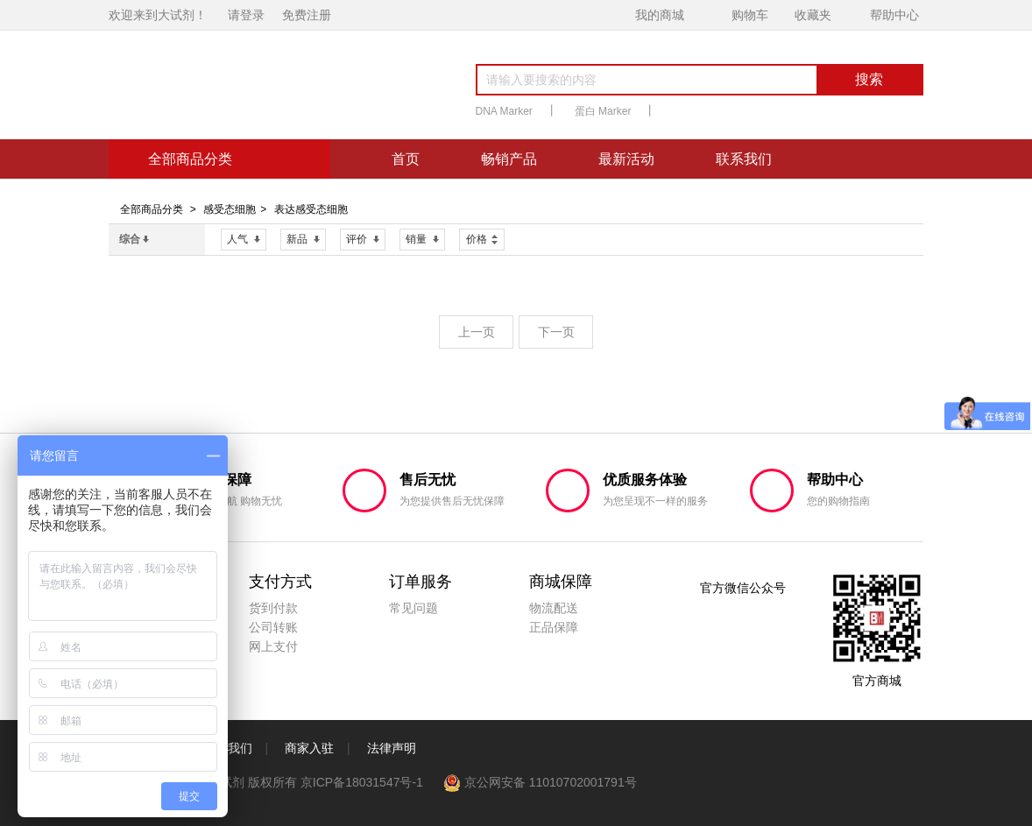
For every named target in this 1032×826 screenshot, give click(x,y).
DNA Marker (504, 111)
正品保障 (553, 627)
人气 (243, 239)
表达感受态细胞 (311, 209)
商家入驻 (309, 748)
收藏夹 (813, 15)
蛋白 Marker (603, 111)
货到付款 (273, 608)
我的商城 (659, 15)
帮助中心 (894, 15)
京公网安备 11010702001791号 (540, 782)
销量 (422, 239)
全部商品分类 (151, 209)
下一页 (556, 332)
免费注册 (306, 15)
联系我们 (744, 159)
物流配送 (553, 608)
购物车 (750, 15)
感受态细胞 (229, 209)
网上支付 (273, 646)
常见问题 (413, 608)
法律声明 (391, 748)
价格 (482, 237)
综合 (134, 239)
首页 (406, 159)
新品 (303, 239)
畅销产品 (509, 159)
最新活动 (626, 159)
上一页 (476, 332)
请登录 (246, 15)
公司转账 (273, 627)
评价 (362, 239)
